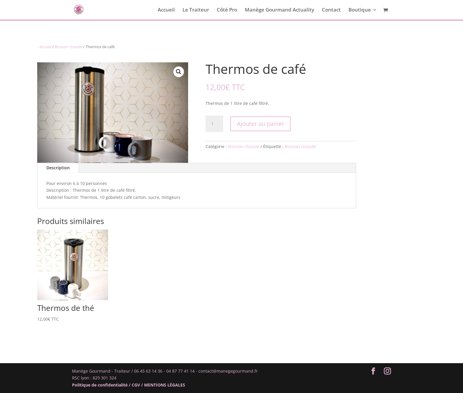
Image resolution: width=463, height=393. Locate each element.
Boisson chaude (68, 46)
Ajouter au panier (260, 124)
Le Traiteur (195, 10)
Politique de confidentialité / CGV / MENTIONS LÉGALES (128, 385)
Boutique (359, 10)
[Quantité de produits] (214, 124)
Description (58, 167)
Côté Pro (227, 10)
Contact (331, 10)
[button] (178, 71)
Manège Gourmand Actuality (279, 10)
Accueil (166, 10)
